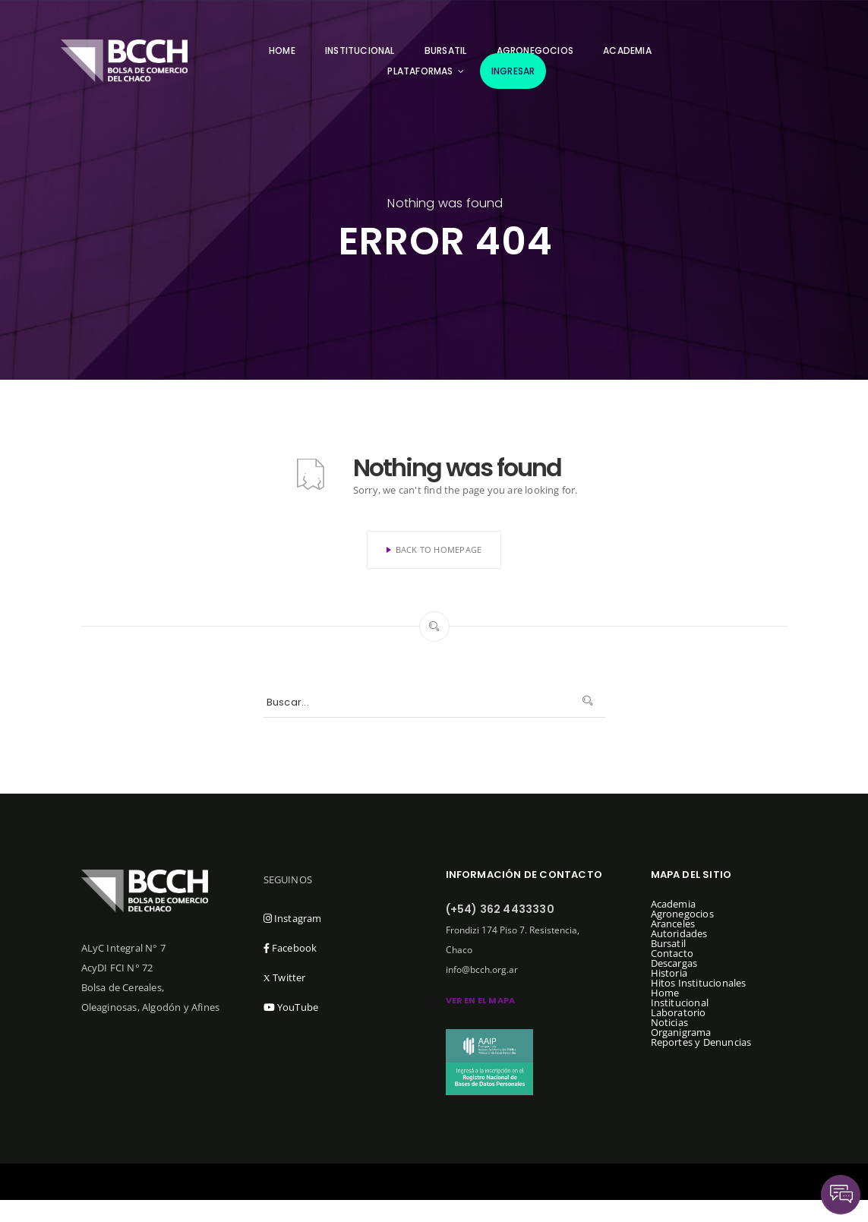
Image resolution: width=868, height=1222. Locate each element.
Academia (627, 50)
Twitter (285, 977)
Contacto (672, 953)
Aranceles (673, 923)
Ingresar (513, 71)
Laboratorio (678, 1012)
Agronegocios (682, 913)
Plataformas (420, 71)
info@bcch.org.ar (482, 969)
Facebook (290, 948)
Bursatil (446, 50)
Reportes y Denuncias (701, 1042)
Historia (669, 973)
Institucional (360, 50)
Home (282, 50)
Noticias (670, 1022)
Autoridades (679, 933)
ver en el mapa (481, 1000)
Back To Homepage (434, 549)
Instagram (293, 918)
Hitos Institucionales (698, 983)
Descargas (674, 963)
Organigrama (681, 1032)
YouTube (291, 1007)
